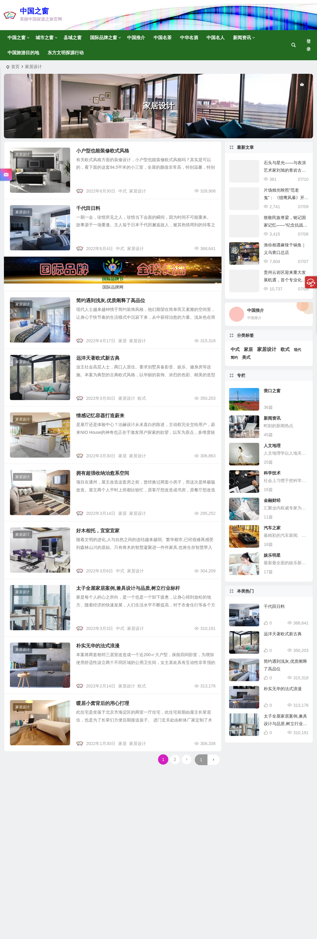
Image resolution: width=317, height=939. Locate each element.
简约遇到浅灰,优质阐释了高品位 (110, 300)
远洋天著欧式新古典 (98, 358)
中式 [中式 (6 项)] (235, 349)
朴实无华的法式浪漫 (98, 645)
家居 (122, 340)
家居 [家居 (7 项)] (248, 349)
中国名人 (216, 37)
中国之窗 (34, 11)
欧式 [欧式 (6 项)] (285, 349)
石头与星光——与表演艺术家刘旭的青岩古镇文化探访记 (285, 170)
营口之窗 (272, 390)
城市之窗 (45, 37)
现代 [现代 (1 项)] (297, 350)
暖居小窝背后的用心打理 (102, 703)
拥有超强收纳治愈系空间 (102, 473)
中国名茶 (163, 37)
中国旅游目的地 (23, 52)
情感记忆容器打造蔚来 (100, 415)
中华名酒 (189, 37)
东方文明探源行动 (66, 52)
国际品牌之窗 (103, 37)
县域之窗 (73, 37)
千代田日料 (88, 208)
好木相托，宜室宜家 (98, 530)
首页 (15, 66)
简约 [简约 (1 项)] (234, 357)
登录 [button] (308, 45)
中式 (122, 191)
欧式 (142, 398)
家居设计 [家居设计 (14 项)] (266, 349)
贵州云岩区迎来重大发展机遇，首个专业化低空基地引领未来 (285, 280)
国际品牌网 (112, 287)
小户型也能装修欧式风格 (102, 150)
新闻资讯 (242, 37)
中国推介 (136, 37)
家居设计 (22, 154)
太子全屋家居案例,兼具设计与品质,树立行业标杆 (128, 588)
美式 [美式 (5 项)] (246, 357)
